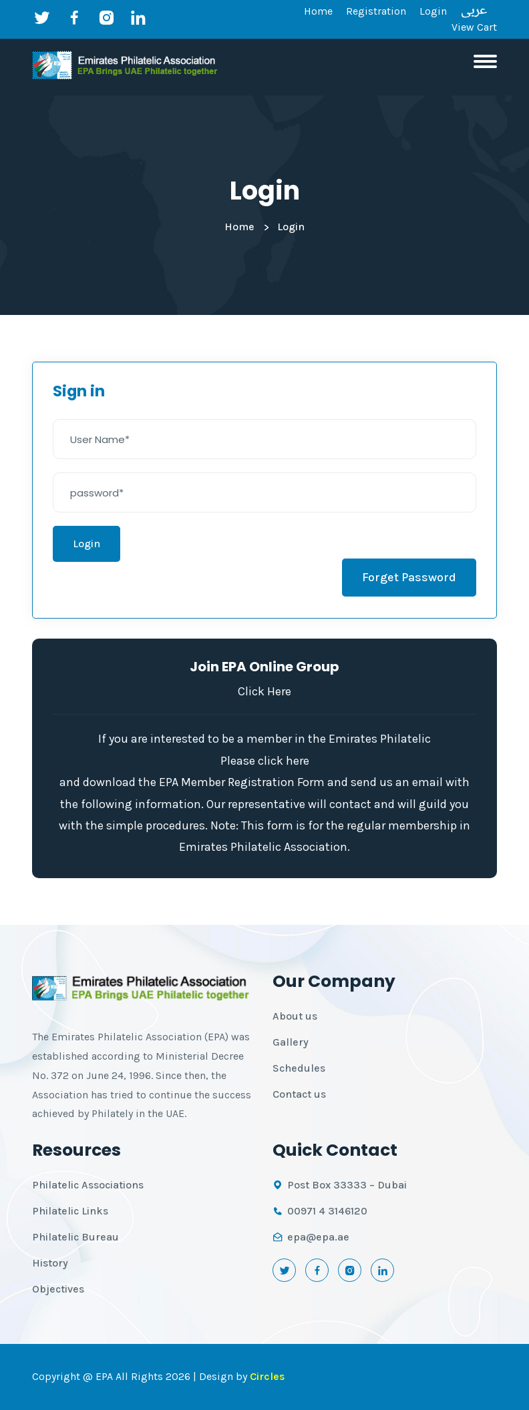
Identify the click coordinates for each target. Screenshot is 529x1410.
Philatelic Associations (88, 1184)
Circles (267, 1376)
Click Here (264, 691)
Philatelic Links (70, 1210)
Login (433, 11)
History (50, 1263)
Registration (376, 11)
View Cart (474, 27)
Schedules (299, 1068)
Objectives (58, 1289)
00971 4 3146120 (327, 1210)
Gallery (291, 1042)
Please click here (264, 760)
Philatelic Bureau (75, 1236)
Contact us (299, 1094)
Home (318, 11)
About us (295, 1016)
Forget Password (409, 577)
